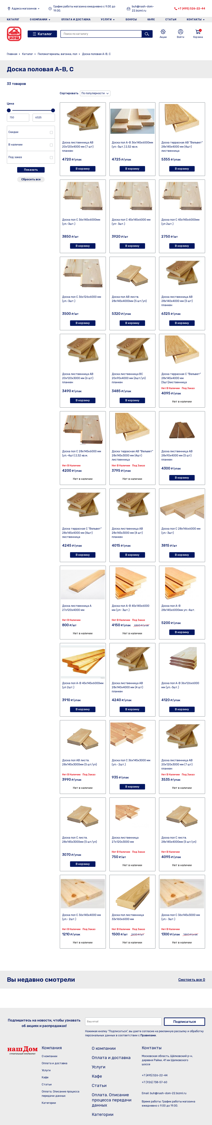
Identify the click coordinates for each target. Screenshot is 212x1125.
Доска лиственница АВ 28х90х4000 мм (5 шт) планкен (177, 455)
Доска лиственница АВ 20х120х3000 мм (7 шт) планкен (177, 764)
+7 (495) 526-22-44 (191, 8)
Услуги (106, 19)
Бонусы (131, 19)
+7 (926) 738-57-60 (154, 1082)
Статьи (170, 19)
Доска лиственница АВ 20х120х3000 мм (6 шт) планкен (77, 378)
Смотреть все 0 (191, 980)
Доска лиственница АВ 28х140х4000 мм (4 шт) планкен (127, 687)
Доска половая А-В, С (96, 54)
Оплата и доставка (76, 19)
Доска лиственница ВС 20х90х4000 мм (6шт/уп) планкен (129, 378)
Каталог (13, 19)
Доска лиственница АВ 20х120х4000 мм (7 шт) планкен (77, 146)
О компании (38, 19)
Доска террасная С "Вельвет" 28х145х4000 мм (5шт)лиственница (181, 378)
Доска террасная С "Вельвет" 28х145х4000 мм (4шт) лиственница (82, 533)
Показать (31, 169)
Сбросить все (31, 179)
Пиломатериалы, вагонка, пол (57, 54)
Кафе (151, 19)
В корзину (83, 168)
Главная (12, 54)
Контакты (194, 19)
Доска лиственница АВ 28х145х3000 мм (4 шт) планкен (127, 533)
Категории (49, 1103)
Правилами (148, 1035)
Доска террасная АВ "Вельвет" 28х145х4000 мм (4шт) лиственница (182, 146)
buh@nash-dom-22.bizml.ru (143, 8)
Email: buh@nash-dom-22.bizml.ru (164, 1093)
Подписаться (184, 1022)
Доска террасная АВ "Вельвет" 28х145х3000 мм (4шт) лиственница (132, 455)
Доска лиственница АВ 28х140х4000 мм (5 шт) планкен (177, 301)
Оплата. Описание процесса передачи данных (111, 1100)
